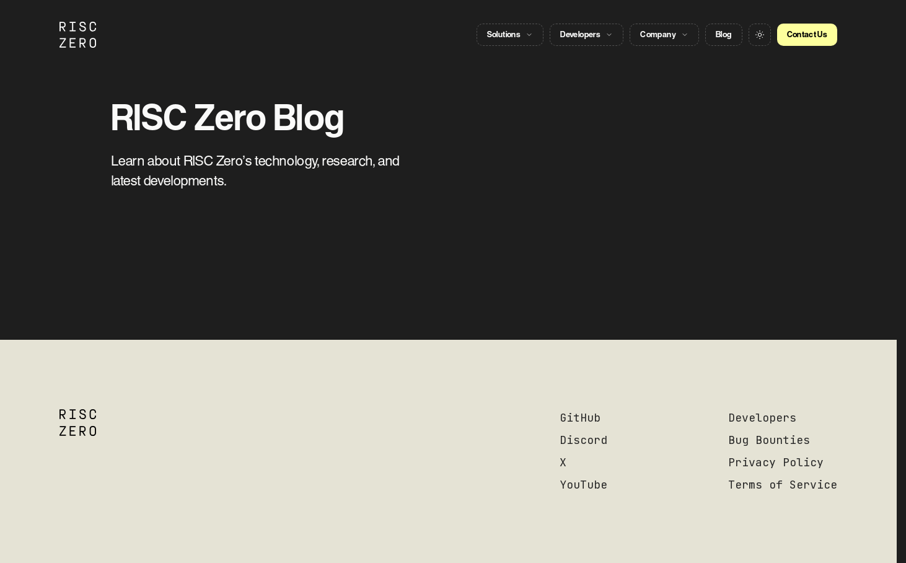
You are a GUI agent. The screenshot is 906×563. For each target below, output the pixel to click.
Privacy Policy (776, 462)
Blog (723, 34)
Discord (583, 440)
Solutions (510, 34)
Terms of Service (782, 484)
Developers (586, 34)
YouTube (583, 484)
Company (664, 34)
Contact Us (807, 34)
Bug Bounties (769, 440)
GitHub (580, 417)
